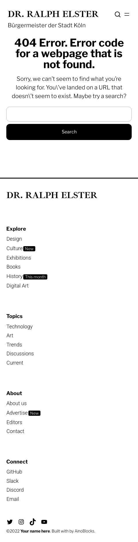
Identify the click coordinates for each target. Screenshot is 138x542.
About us (16, 403)
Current (14, 363)
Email (12, 499)
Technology (19, 326)
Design (14, 239)
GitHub (14, 472)
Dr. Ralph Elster (53, 14)
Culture (14, 248)
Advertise (17, 413)
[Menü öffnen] (126, 14)
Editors (14, 422)
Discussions (20, 354)
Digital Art (17, 286)
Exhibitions (18, 258)
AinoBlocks (84, 531)
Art (9, 335)
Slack (12, 481)
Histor (13, 276)
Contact (15, 431)
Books (13, 267)
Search (117, 14)
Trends (14, 345)
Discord (15, 490)
